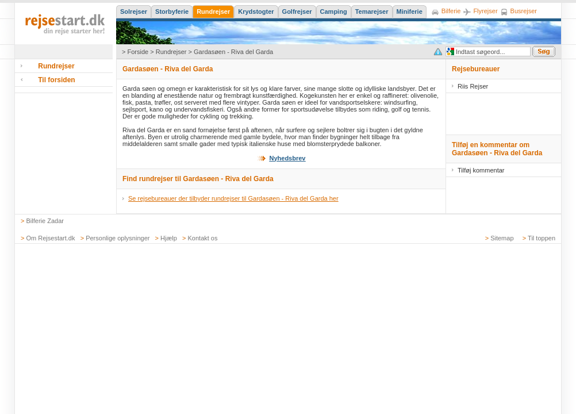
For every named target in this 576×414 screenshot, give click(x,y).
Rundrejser (171, 51)
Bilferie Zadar (45, 220)
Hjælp (168, 238)
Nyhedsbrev (288, 158)
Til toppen (541, 238)
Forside (137, 51)
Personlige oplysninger (117, 238)
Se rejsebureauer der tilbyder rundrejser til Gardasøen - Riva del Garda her (233, 198)
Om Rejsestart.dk (50, 238)
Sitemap (501, 238)
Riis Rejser (473, 86)
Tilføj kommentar (481, 170)
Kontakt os (203, 238)
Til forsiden (56, 80)
